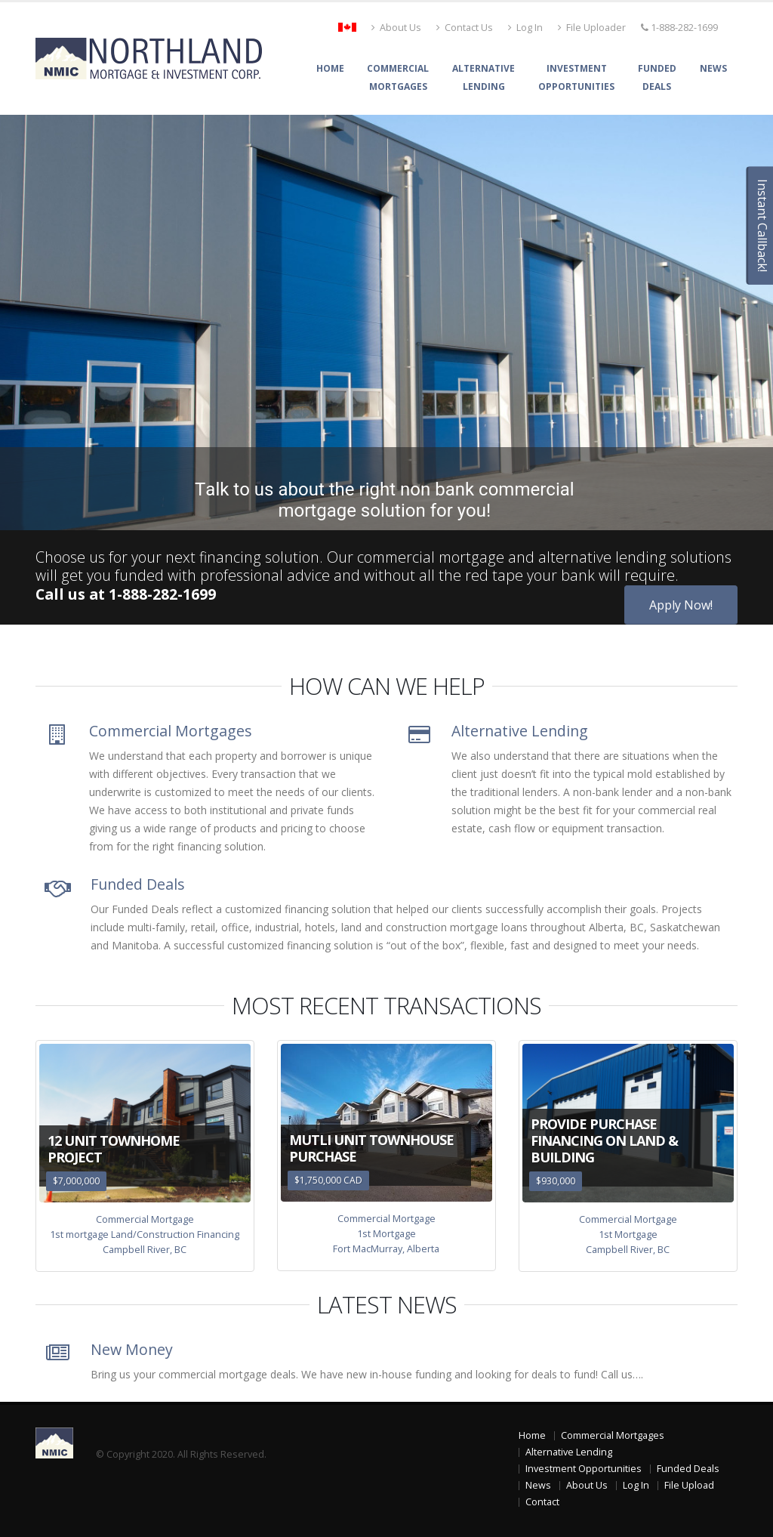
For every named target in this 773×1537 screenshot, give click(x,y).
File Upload (689, 1485)
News (713, 68)
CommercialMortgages (398, 77)
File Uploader (592, 27)
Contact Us (464, 27)
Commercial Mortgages (170, 731)
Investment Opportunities (583, 1468)
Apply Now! (681, 605)
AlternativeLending (483, 77)
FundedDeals (657, 77)
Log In (525, 27)
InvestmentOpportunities (576, 77)
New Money (132, 1349)
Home (330, 68)
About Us (396, 27)
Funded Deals (138, 884)
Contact (542, 1501)
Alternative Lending (519, 731)
